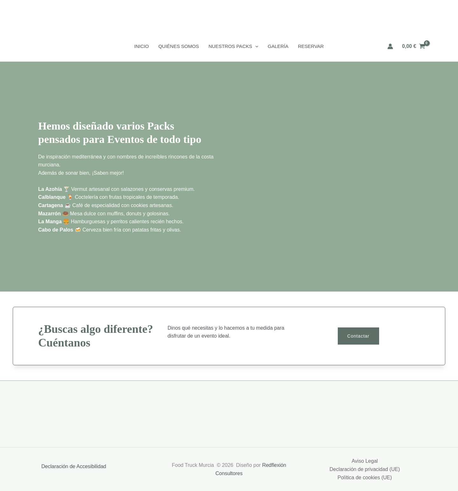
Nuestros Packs (233, 46)
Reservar (311, 46)
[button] (255, 46)
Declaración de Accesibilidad (73, 466)
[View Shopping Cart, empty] (413, 46)
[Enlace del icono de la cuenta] (390, 46)
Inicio (141, 46)
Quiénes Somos (178, 46)
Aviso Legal (364, 461)
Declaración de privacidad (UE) (365, 469)
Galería (278, 46)
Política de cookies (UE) (364, 477)
